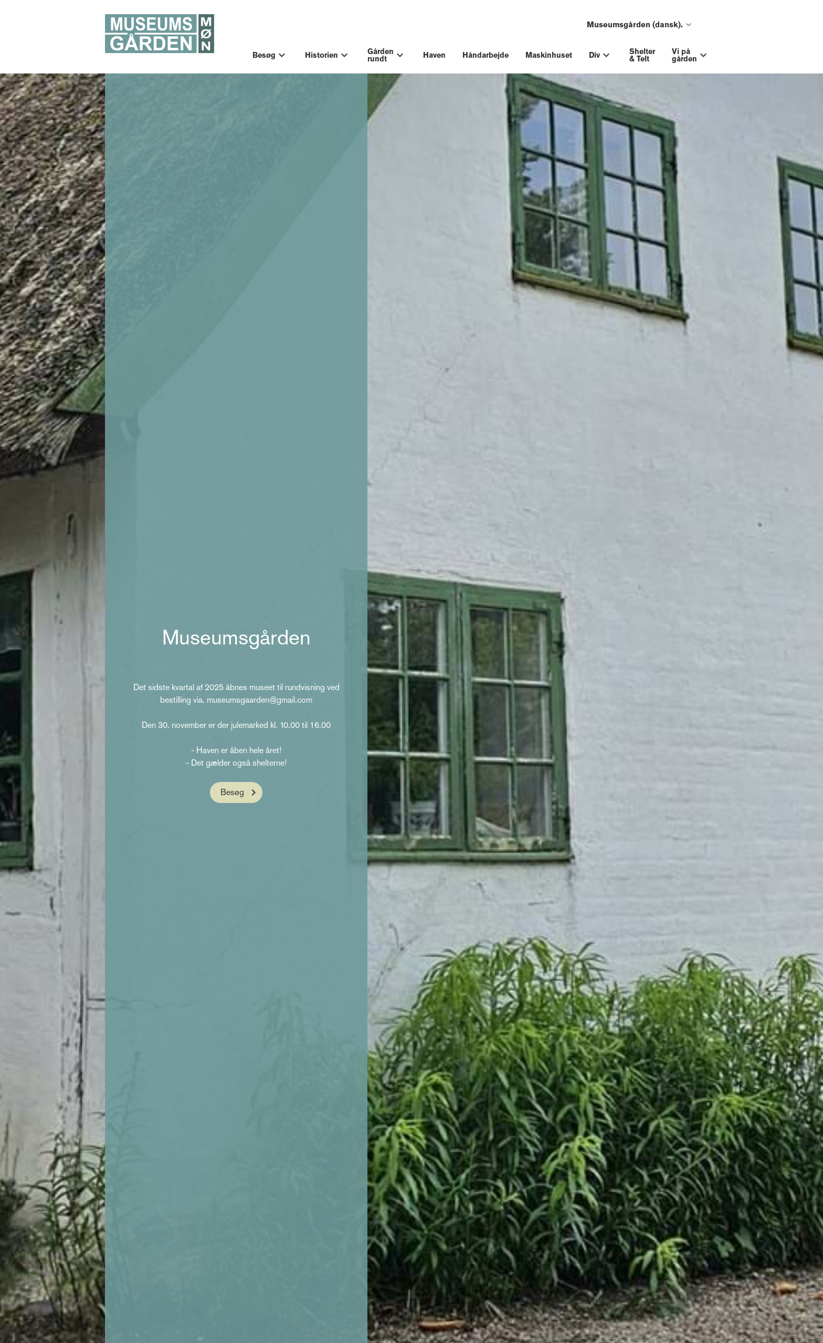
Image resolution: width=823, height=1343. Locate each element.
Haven (434, 55)
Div (594, 55)
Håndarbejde (485, 55)
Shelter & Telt (642, 55)
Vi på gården (684, 55)
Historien (321, 55)
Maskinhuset (548, 55)
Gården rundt (380, 55)
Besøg (264, 55)
